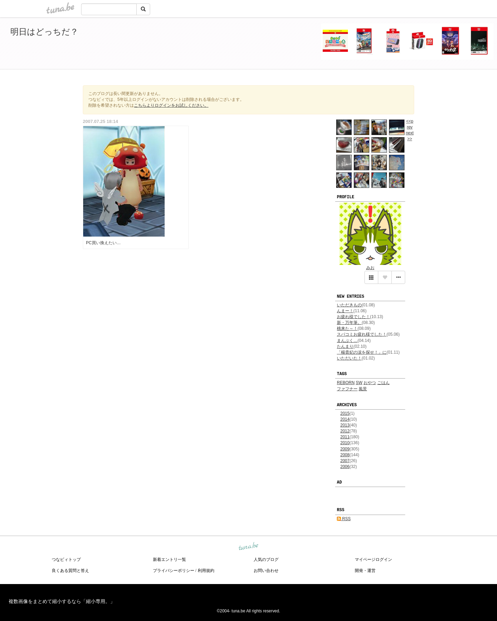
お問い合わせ (266, 570)
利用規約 (206, 570)
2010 (345, 442)
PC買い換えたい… (103, 242)
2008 (345, 454)
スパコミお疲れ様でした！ (362, 334)
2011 (345, 436)
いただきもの (349, 305)
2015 (345, 413)
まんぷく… (347, 340)
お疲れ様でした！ (353, 316)
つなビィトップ (66, 559)
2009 (345, 449)
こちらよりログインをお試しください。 (171, 105)
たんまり (345, 346)
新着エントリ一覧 (169, 559)
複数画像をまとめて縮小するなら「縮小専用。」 (62, 601)
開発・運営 (365, 570)
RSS (344, 518)
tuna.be (248, 546)
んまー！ (345, 310)
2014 (345, 419)
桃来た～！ (347, 328)
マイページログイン (373, 559)
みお (370, 267)
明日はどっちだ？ (44, 31)
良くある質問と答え (70, 570)
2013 (345, 425)
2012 (345, 431)
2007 (345, 460)
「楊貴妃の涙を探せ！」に (362, 352)
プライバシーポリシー (173, 570)
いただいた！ (349, 358)
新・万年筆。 (349, 322)
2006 (345, 466)
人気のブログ (266, 559)
